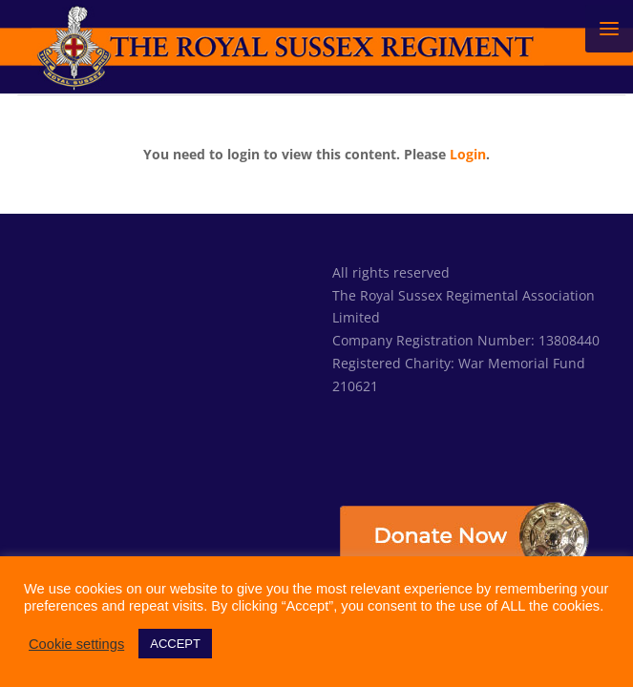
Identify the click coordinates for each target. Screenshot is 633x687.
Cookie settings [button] (76, 644)
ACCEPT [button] (175, 643)
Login (468, 154)
